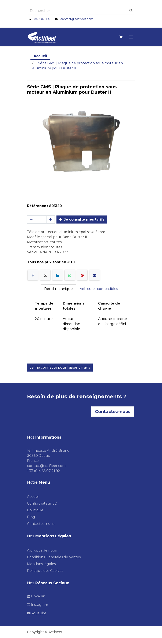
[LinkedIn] (57, 275)
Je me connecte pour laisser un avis (60, 367)
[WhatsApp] (70, 275)
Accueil (40, 56)
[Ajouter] (51, 219)
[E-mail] (94, 275)
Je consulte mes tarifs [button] (81, 219)
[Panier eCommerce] (121, 37)
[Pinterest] (82, 275)
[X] (45, 275)
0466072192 (42, 19)
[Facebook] (33, 275)
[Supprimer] (31, 219)
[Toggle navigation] (131, 37)
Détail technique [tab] (58, 289)
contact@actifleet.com (76, 19)
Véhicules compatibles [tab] (99, 289)
